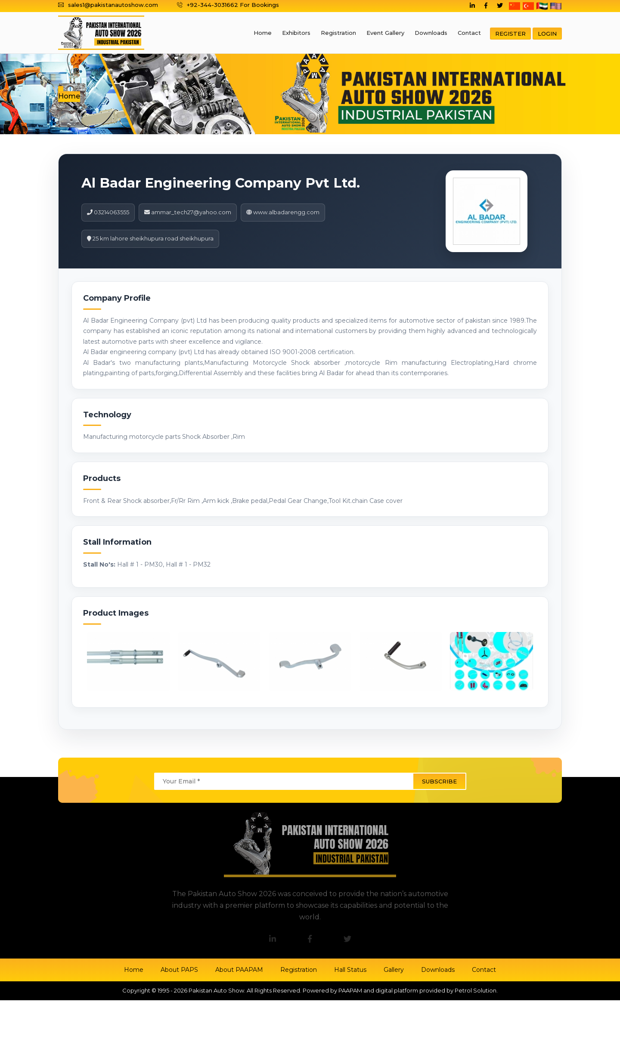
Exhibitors (296, 32)
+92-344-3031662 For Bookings (228, 4)
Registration (338, 32)
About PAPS (179, 970)
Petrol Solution (475, 990)
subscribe (439, 781)
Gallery (394, 970)
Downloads (431, 32)
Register (510, 33)
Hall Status (350, 970)
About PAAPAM (239, 970)
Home (263, 32)
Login (547, 33)
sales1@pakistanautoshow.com (108, 4)
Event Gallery (385, 32)
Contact (469, 32)
